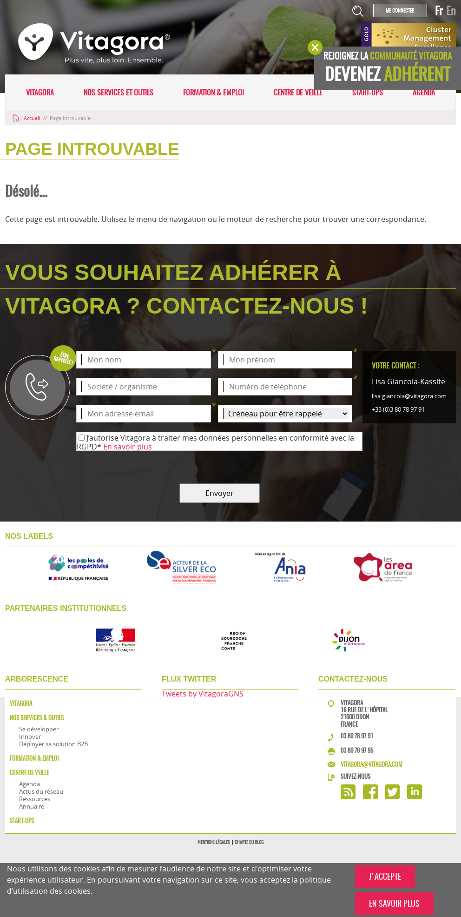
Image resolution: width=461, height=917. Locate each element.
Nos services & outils (37, 718)
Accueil (27, 117)
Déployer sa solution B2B (53, 744)
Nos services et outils (118, 92)
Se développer (39, 729)
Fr (439, 10)
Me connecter (400, 10)
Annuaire (31, 806)
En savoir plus (127, 447)
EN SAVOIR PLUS (394, 903)
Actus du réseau (41, 791)
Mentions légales (214, 842)
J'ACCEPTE (385, 876)
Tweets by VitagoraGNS (203, 694)
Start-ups (367, 92)
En (451, 10)
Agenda (424, 92)
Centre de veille (298, 92)
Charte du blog (249, 842)
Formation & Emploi (213, 92)
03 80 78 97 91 (357, 736)
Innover (30, 736)
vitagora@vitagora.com (371, 764)
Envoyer (219, 493)
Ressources (34, 799)
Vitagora (40, 92)
